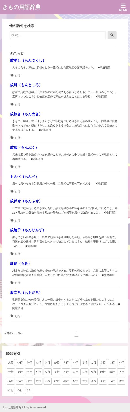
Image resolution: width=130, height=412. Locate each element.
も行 (17, 75)
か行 (56, 362)
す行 (121, 362)
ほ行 (29, 381)
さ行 (103, 362)
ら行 (112, 381)
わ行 (29, 390)
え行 (38, 362)
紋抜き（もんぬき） (26, 114)
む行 (56, 381)
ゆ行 (93, 381)
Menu (123, 7)
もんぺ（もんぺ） (24, 176)
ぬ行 (93, 371)
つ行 (47, 371)
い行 (20, 362)
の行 (103, 371)
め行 (66, 381)
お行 (47, 362)
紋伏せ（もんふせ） (26, 201)
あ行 (10, 362)
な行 (75, 371)
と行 (66, 371)
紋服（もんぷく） (24, 147)
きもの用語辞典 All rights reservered (24, 407)
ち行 (38, 371)
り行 (121, 381)
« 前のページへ (13, 333)
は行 (112, 371)
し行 (112, 362)
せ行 (10, 371)
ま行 (38, 381)
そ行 (20, 371)
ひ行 (121, 371)
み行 (47, 381)
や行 (84, 381)
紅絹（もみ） (21, 263)
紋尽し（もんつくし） (28, 60)
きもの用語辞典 (21, 7)
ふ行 (10, 381)
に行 (84, 371)
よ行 (103, 381)
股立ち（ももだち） (26, 292)
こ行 (93, 362)
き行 (66, 362)
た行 (29, 371)
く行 (75, 362)
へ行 (20, 381)
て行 (56, 371)
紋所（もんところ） (26, 85)
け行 (84, 362)
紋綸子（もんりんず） (28, 230)
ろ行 (20, 390)
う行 (29, 362)
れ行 (10, 390)
